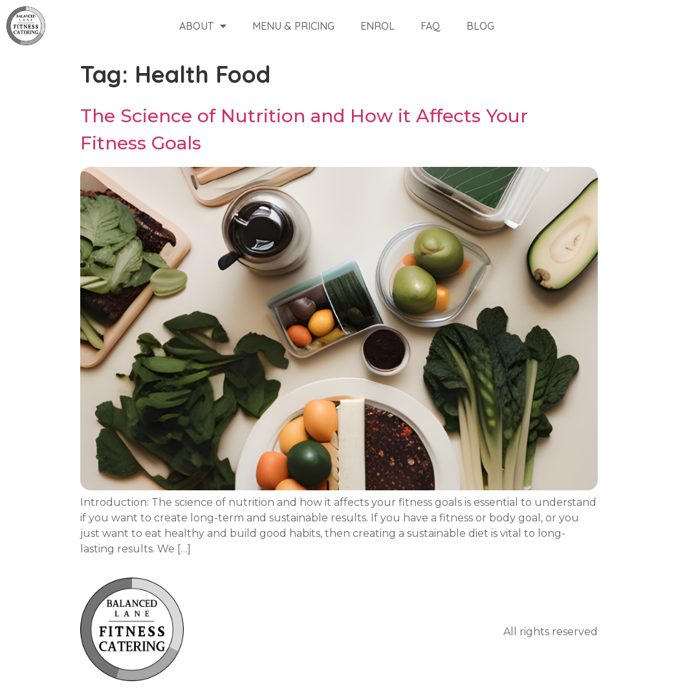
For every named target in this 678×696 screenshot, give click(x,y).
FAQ (431, 25)
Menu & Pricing (293, 25)
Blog (480, 25)
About (202, 26)
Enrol (377, 25)
